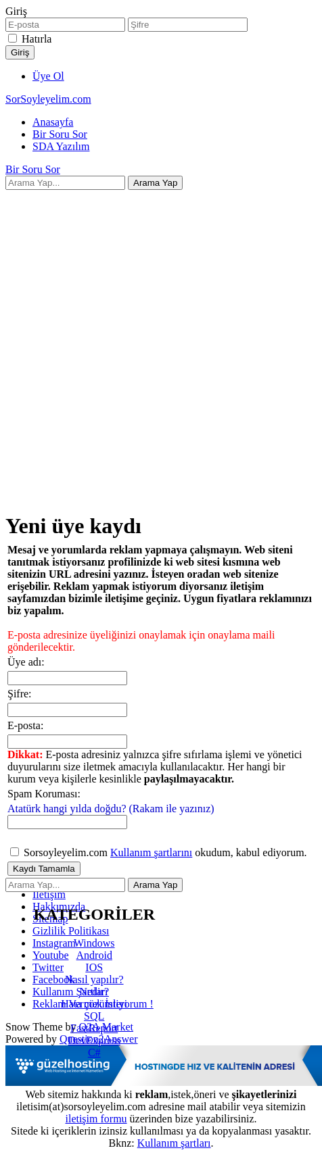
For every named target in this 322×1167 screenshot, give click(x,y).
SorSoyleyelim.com (48, 99)
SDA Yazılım (60, 146)
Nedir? (94, 991)
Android (94, 955)
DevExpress (94, 1040)
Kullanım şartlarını (151, 852)
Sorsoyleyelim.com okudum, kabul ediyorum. (158, 852)
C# (94, 1052)
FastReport (94, 1028)
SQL (94, 1016)
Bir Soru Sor (59, 134)
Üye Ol (48, 76)
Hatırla (36, 39)
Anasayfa (52, 122)
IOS (94, 967)
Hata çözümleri (94, 1004)
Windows (94, 943)
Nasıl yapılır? (94, 979)
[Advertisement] (155, 344)
